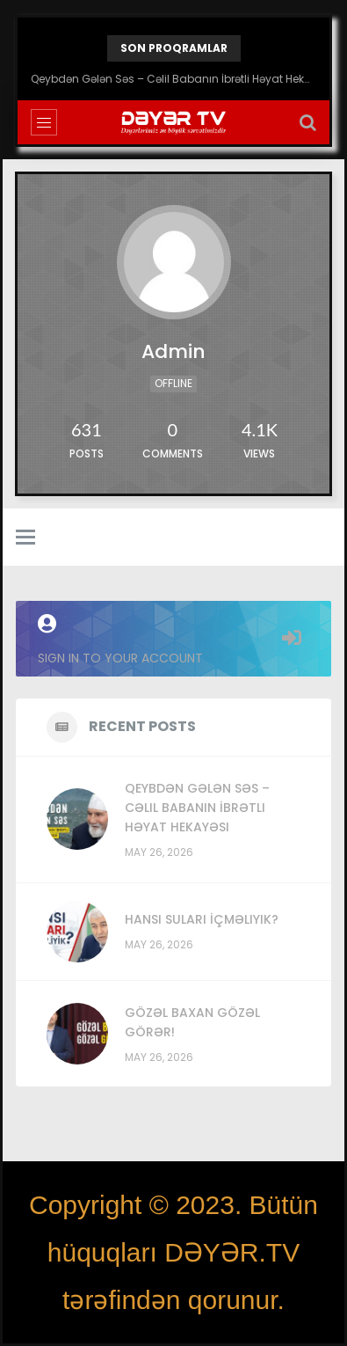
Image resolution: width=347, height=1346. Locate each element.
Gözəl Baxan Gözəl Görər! (192, 1022)
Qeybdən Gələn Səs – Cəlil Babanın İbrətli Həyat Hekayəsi (173, 78)
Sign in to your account (173, 640)
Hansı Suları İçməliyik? (201, 919)
